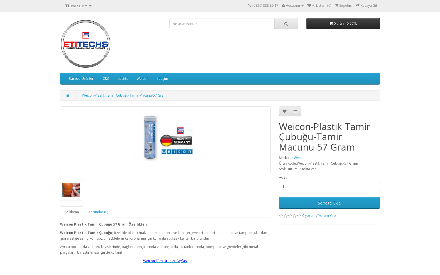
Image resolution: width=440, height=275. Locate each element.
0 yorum (308, 215)
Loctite (123, 78)
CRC (106, 78)
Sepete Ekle (329, 203)
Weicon (142, 78)
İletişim (162, 78)
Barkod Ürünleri (81, 78)
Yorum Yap (327, 215)
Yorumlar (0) (98, 212)
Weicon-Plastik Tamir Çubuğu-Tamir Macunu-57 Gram (124, 95)
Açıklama (72, 212)
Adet (283, 177)
